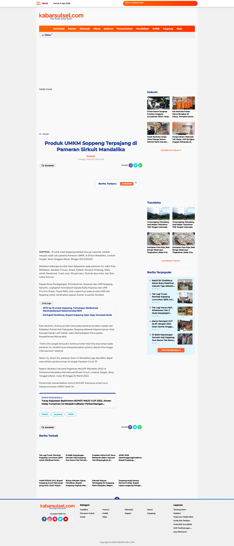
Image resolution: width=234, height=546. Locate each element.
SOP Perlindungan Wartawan (184, 528)
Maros (97, 28)
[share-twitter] (135, 165)
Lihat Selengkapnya (171, 350)
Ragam (128, 513)
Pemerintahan (125, 28)
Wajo (179, 28)
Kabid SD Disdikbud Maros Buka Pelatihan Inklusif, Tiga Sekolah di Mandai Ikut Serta (163, 283)
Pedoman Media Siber (183, 517)
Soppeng (168, 28)
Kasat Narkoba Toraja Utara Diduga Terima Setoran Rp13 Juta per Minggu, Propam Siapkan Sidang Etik (157, 139)
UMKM (71, 414)
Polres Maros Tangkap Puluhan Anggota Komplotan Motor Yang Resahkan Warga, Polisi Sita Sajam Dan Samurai (158, 114)
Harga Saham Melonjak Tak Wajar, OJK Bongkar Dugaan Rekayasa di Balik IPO (183, 139)
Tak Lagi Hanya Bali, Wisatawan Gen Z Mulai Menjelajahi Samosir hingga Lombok (162, 310)
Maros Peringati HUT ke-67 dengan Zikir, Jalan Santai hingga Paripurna (162, 324)
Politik (156, 28)
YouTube (67, 520)
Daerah (72, 28)
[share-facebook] (131, 165)
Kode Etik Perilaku (181, 520)
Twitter (61, 520)
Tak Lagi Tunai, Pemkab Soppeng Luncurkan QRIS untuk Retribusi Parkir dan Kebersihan (163, 297)
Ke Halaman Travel (171, 261)
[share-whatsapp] (140, 165)
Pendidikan (142, 28)
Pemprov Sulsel (87, 513)
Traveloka (154, 202)
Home (45, 3)
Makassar (85, 28)
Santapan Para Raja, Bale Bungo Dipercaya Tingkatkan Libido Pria (158, 249)
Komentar (47, 165)
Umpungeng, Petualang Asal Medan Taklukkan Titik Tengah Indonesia (158, 224)
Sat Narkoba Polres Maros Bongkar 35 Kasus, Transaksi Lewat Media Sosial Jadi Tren (182, 114)
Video (48, 35)
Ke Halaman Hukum (171, 150)
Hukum (152, 92)
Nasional (108, 28)
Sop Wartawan (180, 532)
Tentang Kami (179, 509)
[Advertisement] (117, 62)
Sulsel (82, 517)
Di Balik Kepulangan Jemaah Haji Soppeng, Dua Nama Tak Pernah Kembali (163, 337)
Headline (84, 509)
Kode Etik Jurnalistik (182, 524)
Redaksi (177, 513)
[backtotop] (117, 499)
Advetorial (58, 28)
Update (127, 184)
